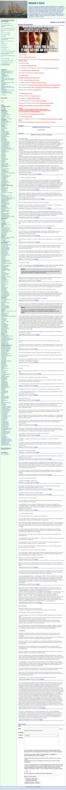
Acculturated (3, 127)
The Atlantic (3, 169)
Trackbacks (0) (53, 122)
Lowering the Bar (4, 232)
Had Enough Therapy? (6, 338)
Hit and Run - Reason (5, 270)
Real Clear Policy (4, 396)
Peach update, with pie (5, 34)
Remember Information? (32, 779)
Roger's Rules (4, 400)
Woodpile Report (4, 184)
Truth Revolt (3, 437)
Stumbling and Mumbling (6, 118)
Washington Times (5, 441)
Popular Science (4, 327)
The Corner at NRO (5, 411)
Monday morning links (25, 24)
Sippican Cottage (4, 163)
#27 (20, 494)
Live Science (4, 319)
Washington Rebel (5, 295)
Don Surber (3, 259)
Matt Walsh (3, 155)
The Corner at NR (5, 410)
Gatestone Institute (5, 376)
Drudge (2, 367)
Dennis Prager (4, 366)
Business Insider (4, 187)
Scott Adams (4, 161)
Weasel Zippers (4, 296)
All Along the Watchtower (6, 121)
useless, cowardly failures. (34, 98)
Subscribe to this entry (31, 780)
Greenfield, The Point (5, 269)
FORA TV (3, 371)
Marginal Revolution (5, 199)
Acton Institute (4, 298)
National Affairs (4, 382)
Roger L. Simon (4, 287)
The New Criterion (5, 423)
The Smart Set (4, 179)
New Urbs (3, 157)
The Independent (4, 421)
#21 (20, 447)
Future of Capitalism (5, 265)
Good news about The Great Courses (8, 51)
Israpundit (3, 107)
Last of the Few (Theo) (6, 114)
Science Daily (4, 331)
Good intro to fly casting (5, 32)
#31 (20, 584)
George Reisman (4, 268)
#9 (19, 259)
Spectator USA (4, 164)
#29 (20, 559)
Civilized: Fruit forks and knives (7, 60)
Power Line (3, 285)
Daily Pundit (3, 255)
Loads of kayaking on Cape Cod (7, 62)
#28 (20, 510)
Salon (2, 401)
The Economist (4, 412)
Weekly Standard (4, 444)
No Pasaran (3, 108)
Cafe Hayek (3, 189)
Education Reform (5, 211)
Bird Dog (24, 122)
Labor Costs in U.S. (5, 47)
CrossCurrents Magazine (6, 360)
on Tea (27, 63)
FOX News (3, 373)
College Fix (3, 209)
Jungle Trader (4, 152)
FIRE (2, 212)
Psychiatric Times (5, 343)
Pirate (25, 54)
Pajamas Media (4, 392)
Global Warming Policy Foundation (8, 316)
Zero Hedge (3, 205)
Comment (20, 737)
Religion (2, 88)
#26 (20, 489)
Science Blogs (4, 330)
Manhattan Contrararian (6, 276)
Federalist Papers (5, 368)
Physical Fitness (4, 84)
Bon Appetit (3, 138)
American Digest (4, 131)
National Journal (4, 383)
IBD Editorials (4, 378)
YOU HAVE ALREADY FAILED (50, 68)
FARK (2, 219)
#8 (19, 242)
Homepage (20, 732)
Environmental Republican (6, 263)
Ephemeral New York (5, 141)
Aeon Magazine (4, 128)
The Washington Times (6, 429)
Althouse (3, 130)
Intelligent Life (4, 379)
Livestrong (3, 154)
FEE (2, 369)
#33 (20, 679)
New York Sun (4, 387)
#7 (19, 235)
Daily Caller (3, 361)
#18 (20, 400)
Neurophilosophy (4, 325)
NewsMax (3, 388)
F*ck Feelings (4, 337)
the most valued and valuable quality (30, 70)
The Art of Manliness (5, 168)
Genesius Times (4, 146)
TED (2, 167)
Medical (2, 80)
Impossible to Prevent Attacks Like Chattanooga (47, 87)
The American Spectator (6, 407)
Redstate (3, 286)
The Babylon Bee (4, 170)
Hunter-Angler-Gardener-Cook (7, 148)
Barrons (3, 186)
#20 (20, 435)
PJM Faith (3, 304)
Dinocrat (3, 258)
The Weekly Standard (5, 431)
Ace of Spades (4, 243)
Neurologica (3, 323)
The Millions (3, 178)
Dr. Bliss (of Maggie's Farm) (7, 335)
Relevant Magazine (5, 307)
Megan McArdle (4, 200)
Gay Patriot (3, 267)
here (56, 750)
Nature (2, 322)
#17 (20, 394)
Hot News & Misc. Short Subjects (7, 78)
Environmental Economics (6, 195)
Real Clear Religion (5, 305)
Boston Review (4, 354)
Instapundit (3, 150)
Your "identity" (4, 49)
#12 (20, 334)
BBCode (26, 776)
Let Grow (3, 153)
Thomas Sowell (4, 433)
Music (2, 81)
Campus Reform (4, 207)
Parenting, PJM (4, 342)
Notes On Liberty (4, 284)
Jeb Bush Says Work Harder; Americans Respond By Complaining (35, 105)
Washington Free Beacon (6, 439)
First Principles (4, 370)
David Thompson (4, 111)
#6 (19, 227)
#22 (20, 452)
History (2, 77)
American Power (4, 246)
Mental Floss (4, 156)
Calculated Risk (4, 190)
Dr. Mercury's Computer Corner (7, 72)
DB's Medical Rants (5, 238)
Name (19, 726)
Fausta (2, 264)
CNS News (3, 357)
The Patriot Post (4, 426)
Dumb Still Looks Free (5, 261)
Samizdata (3, 115)
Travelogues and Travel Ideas (6, 92)
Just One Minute (4, 274)
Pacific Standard (4, 391)
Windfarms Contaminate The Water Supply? (29, 77)
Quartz (2, 395)
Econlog (3, 194)
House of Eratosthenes (6, 147)
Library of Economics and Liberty (8, 197)
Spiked (2, 117)
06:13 (42, 122)
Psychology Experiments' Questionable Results (6, 64)
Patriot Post (3, 393)
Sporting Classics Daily (6, 165)
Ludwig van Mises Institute (6, 198)
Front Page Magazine (5, 374)
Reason (2, 399)
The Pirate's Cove (5, 293)
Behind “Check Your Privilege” (39, 82)
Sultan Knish (4, 290)
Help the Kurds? (28, 116)
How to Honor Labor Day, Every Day (8, 28)
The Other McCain (5, 292)
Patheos (3, 303)
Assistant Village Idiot (5, 134)
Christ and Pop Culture (6, 299)
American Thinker (5, 351)
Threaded (48, 134)
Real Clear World (4, 398)
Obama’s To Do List (35, 96)
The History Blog (4, 177)
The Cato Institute (5, 408)
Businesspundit (4, 188)
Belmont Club (4, 250)
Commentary (4, 358)
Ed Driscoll (3, 262)
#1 (19, 174)
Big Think (3, 137)
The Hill (2, 420)
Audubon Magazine (5, 136)
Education (3, 73)
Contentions (3, 359)
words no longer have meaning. (32, 80)
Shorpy (2, 162)
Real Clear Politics (5, 397)
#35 (20, 719)
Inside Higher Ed (4, 214)
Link (28, 679)
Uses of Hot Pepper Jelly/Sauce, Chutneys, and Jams (7, 53)
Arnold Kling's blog (5, 249)
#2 (19, 189)
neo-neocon (3, 280)
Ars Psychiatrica (4, 334)
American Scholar (5, 132)
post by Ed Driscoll (39, 265)
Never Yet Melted (4, 281)
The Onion (3, 221)
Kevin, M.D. (3, 239)
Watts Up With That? (5, 182)
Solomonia (3, 109)
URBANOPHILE (4, 181)
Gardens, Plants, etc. (5, 76)
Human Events (4, 377)
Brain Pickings (4, 139)
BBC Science (4, 314)
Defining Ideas (4, 365)
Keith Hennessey (4, 196)
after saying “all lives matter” (46, 103)
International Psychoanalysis (7, 339)
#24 (20, 474)
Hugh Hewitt (3, 272)
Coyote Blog (3, 140)
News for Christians (5, 302)
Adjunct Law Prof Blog (5, 227)
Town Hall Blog (4, 436)
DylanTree (3, 124)
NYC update (3, 36)
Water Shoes (3, 45)
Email (19, 728)
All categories (3, 94)
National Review (4, 279)
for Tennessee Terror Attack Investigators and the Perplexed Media (44, 85)
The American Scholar (5, 406)
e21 (2, 193)
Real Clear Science (5, 328)
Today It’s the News (39, 72)
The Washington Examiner (6, 428)
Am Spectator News (5, 346)
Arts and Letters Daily (5, 353)
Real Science (4, 329)
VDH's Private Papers (5, 294)
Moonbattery (3, 278)
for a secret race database (40, 100)
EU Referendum (4, 113)
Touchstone (3, 308)
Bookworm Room (4, 252)
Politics (2, 85)
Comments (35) (47, 122)
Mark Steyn (3, 277)
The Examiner (4, 414)
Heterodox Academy (5, 213)
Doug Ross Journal (5, 260)
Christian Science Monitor (6, 355)
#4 (19, 208)
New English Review (5, 386)
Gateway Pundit (4, 266)
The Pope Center (4, 217)
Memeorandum (4, 381)
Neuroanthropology (5, 340)
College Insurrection (5, 210)
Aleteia (2, 129)
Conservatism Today (5, 254)
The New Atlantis (4, 422)
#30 (20, 567)
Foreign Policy (4, 372)
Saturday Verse (4, 89)
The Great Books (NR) (6, 176)
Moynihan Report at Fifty (27, 93)
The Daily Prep (4, 174)
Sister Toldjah (4, 289)
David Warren (4, 112)
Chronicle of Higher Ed (6, 208)
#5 (19, 217)
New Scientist (4, 326)
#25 (20, 482)
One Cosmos (4, 341)
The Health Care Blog (5, 241)
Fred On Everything (5, 143)
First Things (3, 300)
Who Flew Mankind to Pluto (29, 65)
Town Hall (3, 434)
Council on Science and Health (7, 237)
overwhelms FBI (37, 89)
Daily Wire (3, 364)
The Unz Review (4, 427)
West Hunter (3, 183)
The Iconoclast (4, 291)
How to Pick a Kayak (5, 58)
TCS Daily (3, 405)
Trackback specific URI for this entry (41, 127)
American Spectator (5, 133)
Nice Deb (3, 283)
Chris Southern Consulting (31, 786)
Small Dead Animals (5, 116)
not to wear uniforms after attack (37, 114)
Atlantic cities (4, 135)
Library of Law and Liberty (6, 231)
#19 (20, 424)
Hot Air (2, 271)
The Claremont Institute (6, 409)
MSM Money (4, 201)
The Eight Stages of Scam (29, 57)
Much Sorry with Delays (5, 23)
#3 (19, 198)
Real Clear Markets (5, 203)
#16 (20, 385)
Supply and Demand (5, 204)
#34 (20, 707)
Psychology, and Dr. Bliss (6, 86)
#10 (20, 280)
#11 (20, 300)
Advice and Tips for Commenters (7, 71)
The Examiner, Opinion (6, 415)
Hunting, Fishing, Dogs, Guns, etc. (7, 79)
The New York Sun (5, 425)
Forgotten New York (5, 142)
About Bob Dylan (4, 120)
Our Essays (3, 83)
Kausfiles (3, 275)
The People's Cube (5, 222)
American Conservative (6, 244)
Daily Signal (3, 362)
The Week (3, 430)
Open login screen (4, 449)
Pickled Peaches (4, 43)
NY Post (3, 389)
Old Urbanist (3, 158)
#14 (20, 362)
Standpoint (3, 403)
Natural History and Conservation (7, 82)
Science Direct (4, 332)
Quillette (3, 160)
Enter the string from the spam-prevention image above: (38, 773)
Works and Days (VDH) (6, 445)
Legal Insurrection (5, 230)
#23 (20, 458)
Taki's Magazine (4, 166)
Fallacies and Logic (5, 74)
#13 (20, 349)
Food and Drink (4, 75)
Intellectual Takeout (5, 151)
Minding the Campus (5, 215)
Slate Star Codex (4, 344)
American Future (4, 245)
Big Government (4, 251)
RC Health (3, 240)
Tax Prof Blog (4, 235)
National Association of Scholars (8, 216)
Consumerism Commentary (7, 192)
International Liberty (5, 228)
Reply (39, 174)
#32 (20, 602)
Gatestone (3, 375)
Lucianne (3, 380)
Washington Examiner (5, 438)
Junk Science (4, 318)
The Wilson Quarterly (5, 432)
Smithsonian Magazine (6, 402)
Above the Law (4, 226)
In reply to (20, 735)
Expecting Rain (4, 125)
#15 (20, 373)
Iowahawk (3, 220)
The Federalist (4, 417)
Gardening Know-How (5, 145)
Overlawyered (4, 233)
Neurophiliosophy (5, 324)
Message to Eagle (5, 321)
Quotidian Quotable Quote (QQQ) (7, 87)
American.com (4, 352)
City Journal (3, 356)
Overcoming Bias (4, 159)
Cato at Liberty (4, 253)
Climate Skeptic (4, 315)
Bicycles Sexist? (24, 75)
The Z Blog (3, 180)
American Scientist (5, 313)
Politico (2, 394)
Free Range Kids (4, 144)
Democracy (3, 257)
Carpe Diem (3, 191)
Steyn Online (4, 404)
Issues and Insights (5, 273)
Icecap (2, 317)
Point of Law (3, 234)
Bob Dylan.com (4, 123)
